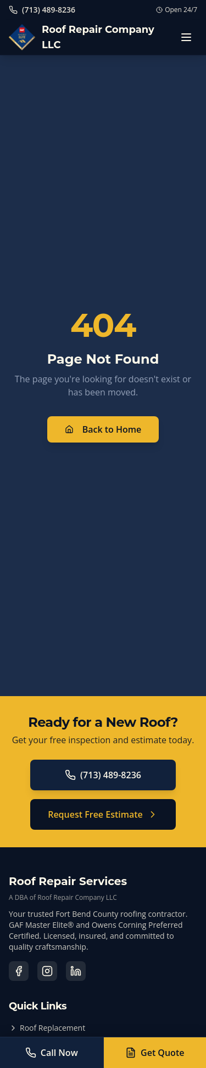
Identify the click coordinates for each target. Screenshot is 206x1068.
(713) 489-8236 (103, 775)
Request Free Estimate (103, 814)
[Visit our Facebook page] (19, 971)
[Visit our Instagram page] (47, 971)
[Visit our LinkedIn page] (76, 971)
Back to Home (103, 429)
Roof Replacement (47, 1028)
